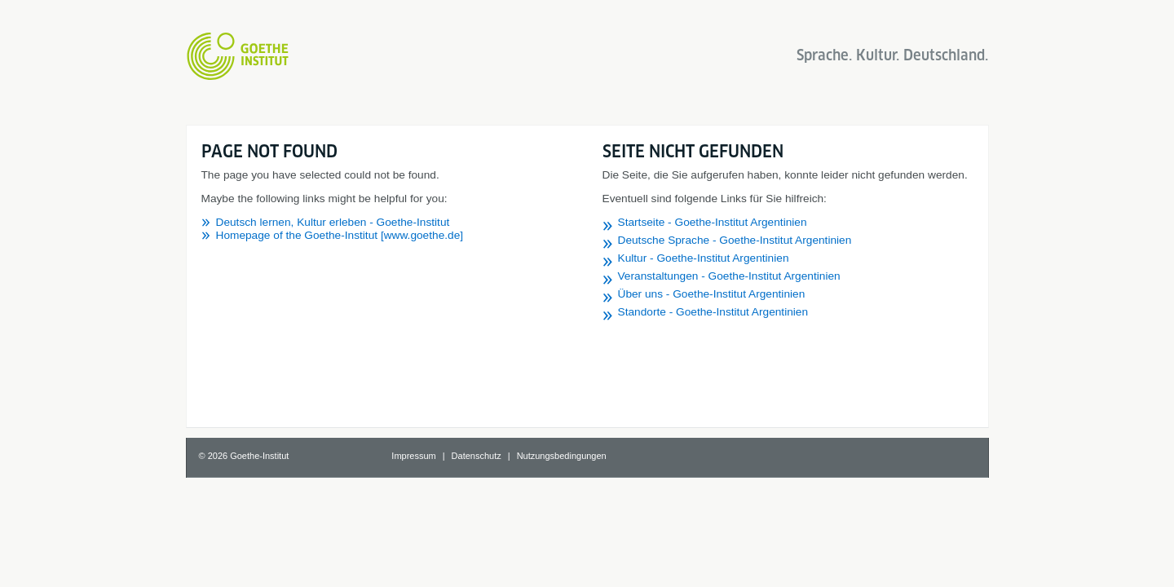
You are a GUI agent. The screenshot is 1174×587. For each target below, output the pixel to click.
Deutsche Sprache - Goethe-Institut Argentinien (735, 240)
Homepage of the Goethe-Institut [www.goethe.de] (340, 235)
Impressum (413, 456)
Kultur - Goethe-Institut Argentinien (703, 258)
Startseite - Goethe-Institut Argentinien (712, 222)
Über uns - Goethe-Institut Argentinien (711, 294)
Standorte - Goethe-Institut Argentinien (713, 312)
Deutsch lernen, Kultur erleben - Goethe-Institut (333, 222)
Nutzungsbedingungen (562, 456)
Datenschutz (476, 456)
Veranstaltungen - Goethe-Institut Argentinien (729, 276)
